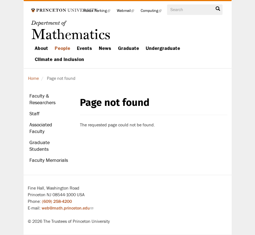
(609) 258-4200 (57, 201)
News (105, 48)
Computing (153, 12)
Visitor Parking (98, 12)
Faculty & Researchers (42, 99)
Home (33, 78)
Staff (34, 114)
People (62, 48)
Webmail (127, 12)
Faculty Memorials (48, 160)
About (41, 48)
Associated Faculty (40, 128)
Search (218, 9)
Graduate (128, 48)
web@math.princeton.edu (67, 208)
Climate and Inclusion (59, 59)
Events (84, 48)
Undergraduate (163, 48)
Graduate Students (39, 146)
